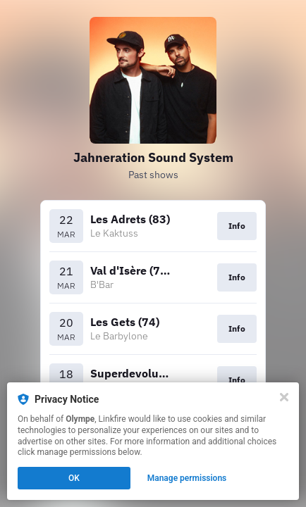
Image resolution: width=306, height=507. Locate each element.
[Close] (284, 397)
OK (74, 478)
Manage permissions (187, 478)
